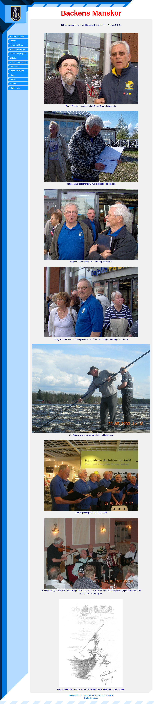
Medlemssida (15, 67)
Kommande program (18, 54)
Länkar (12, 75)
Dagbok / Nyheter (17, 71)
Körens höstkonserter (18, 62)
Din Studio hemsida (91, 698)
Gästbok (13, 79)
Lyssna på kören (16, 45)
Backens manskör (17, 37)
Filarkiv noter (15, 88)
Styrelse (13, 41)
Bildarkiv (13, 58)
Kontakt (13, 84)
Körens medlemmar (17, 49)
